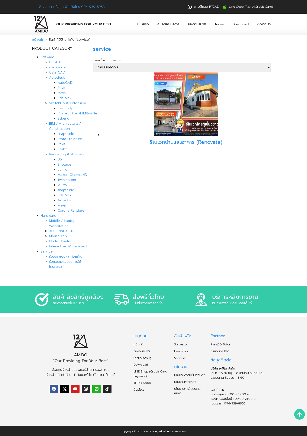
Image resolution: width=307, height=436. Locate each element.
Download (240, 24)
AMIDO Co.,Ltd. (153, 431)
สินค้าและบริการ (168, 24)
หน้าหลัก (38, 39)
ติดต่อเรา (264, 24)
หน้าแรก (143, 24)
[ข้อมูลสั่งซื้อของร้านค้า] (182, 67)
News (219, 24)
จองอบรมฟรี (197, 24)
